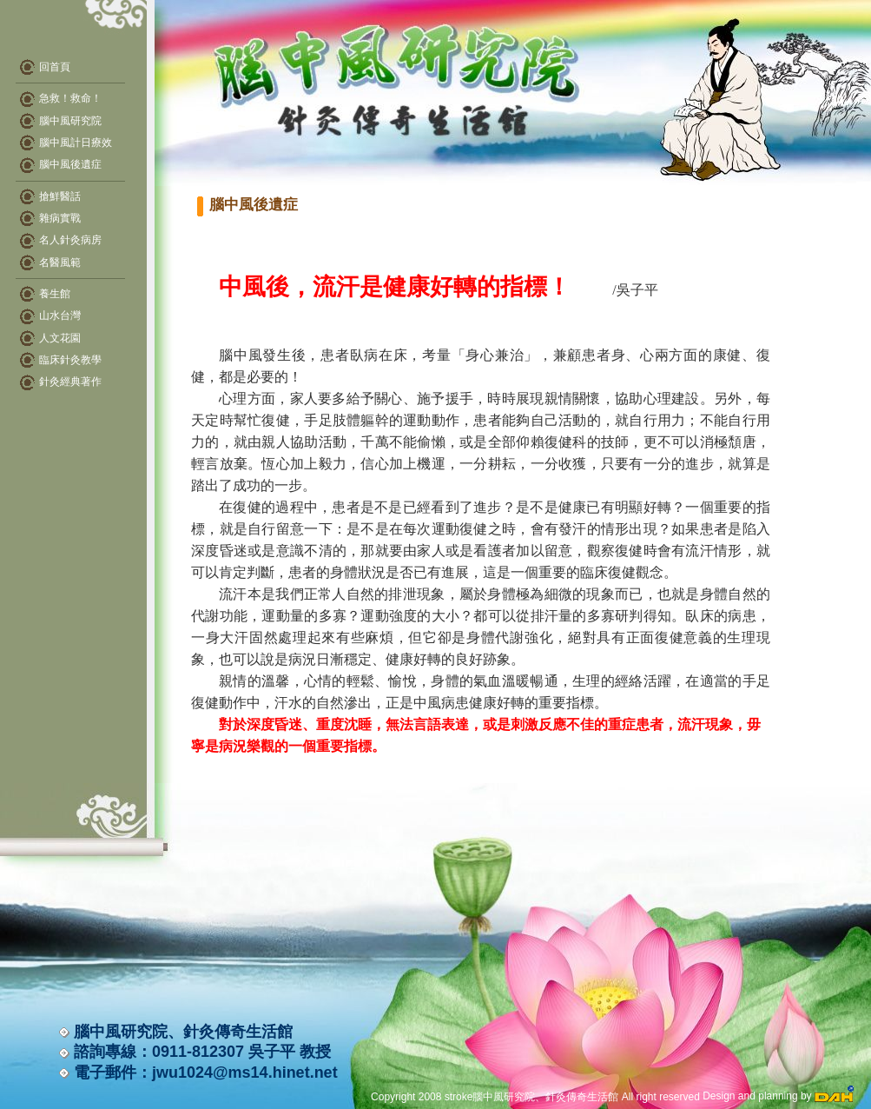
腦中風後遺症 (61, 164)
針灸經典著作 (70, 381)
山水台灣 (60, 315)
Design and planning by (778, 1096)
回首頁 (54, 67)
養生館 (54, 294)
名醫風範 (60, 262)
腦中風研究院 (61, 121)
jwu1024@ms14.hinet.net (245, 1072)
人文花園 (60, 338)
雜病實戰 (60, 218)
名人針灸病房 (70, 240)
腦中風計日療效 (66, 142)
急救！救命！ (61, 98)
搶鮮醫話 (60, 196)
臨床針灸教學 (70, 360)
